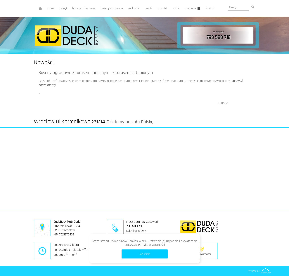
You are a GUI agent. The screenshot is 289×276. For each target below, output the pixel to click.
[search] (238, 8)
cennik (148, 8)
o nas (51, 8)
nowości (162, 8)
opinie (175, 8)
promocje (192, 8)
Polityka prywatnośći (151, 245)
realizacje (133, 8)
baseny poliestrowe (83, 8)
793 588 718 (218, 37)
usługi (63, 8)
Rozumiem (144, 254)
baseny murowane (112, 8)
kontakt (210, 8)
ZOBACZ (223, 103)
